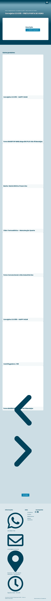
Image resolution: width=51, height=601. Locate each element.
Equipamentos (11, 10)
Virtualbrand (43, 598)
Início (6, 10)
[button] (46, 2)
